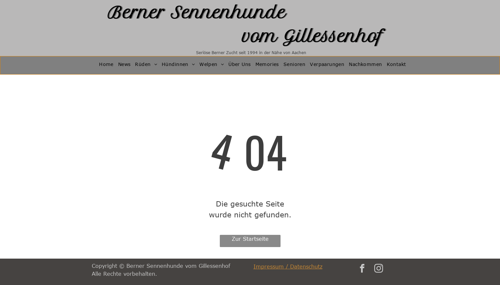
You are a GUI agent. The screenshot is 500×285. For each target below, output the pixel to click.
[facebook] (362, 269)
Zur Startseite (250, 239)
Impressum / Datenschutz (287, 266)
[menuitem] (106, 65)
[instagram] (378, 269)
